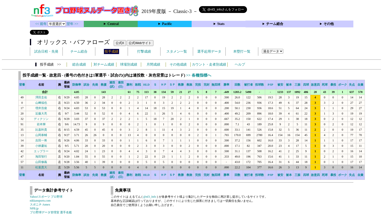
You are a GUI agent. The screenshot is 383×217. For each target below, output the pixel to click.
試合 (86, 84)
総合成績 (79, 64)
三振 (297, 84)
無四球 (215, 84)
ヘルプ (240, 64)
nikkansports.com (40, 200)
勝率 (226, 84)
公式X (120, 43)
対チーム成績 (104, 64)
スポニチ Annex (40, 204)
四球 (306, 84)
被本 (289, 84)
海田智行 (41, 156)
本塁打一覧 (241, 51)
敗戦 (138, 84)
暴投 (333, 84)
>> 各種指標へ (198, 75)
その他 (328, 24)
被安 (280, 84)
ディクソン (41, 119)
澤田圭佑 (41, 97)
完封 (207, 84)
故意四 (315, 84)
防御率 (76, 84)
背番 (22, 84)
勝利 (129, 84)
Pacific (167, 24)
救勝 (181, 84)
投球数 (259, 84)
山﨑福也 (41, 102)
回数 (237, 84)
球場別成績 (128, 64)
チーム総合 (274, 24)
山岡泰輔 (41, 135)
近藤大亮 (41, 113)
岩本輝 (41, 124)
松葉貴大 (41, 167)
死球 (325, 84)
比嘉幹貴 (41, 129)
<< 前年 (41, 24)
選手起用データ (209, 51)
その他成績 (178, 64)
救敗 (189, 84)
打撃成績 (144, 51)
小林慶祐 (41, 146)
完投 (198, 84)
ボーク (342, 84)
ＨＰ (164, 84)
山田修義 (41, 162)
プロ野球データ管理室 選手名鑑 (51, 212)
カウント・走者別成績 (209, 64)
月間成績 (153, 64)
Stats (221, 24)
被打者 (248, 84)
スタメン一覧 (176, 51)
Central (113, 24)
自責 (360, 84)
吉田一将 (41, 140)
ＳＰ (172, 84)
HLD (146, 84)
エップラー (41, 151)
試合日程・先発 (46, 51)
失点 (352, 84)
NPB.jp (34, 208)
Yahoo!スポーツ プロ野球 (46, 196)
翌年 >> (72, 24)
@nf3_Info (149, 196)
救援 (104, 84)
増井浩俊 (41, 108)
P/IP (270, 84)
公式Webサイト (140, 43)
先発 (95, 84)
